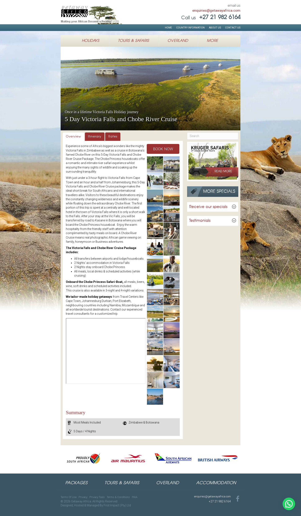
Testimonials (199, 221)
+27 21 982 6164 (220, 501)
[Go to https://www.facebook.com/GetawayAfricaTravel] (238, 499)
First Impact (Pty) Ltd (117, 505)
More (212, 41)
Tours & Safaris (133, 41)
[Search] (212, 136)
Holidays (90, 41)
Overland (177, 41)
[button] (163, 149)
